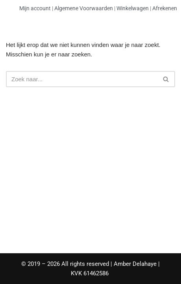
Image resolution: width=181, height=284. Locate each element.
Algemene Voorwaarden (83, 8)
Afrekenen (164, 8)
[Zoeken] (81, 79)
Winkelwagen (132, 8)
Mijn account (35, 8)
